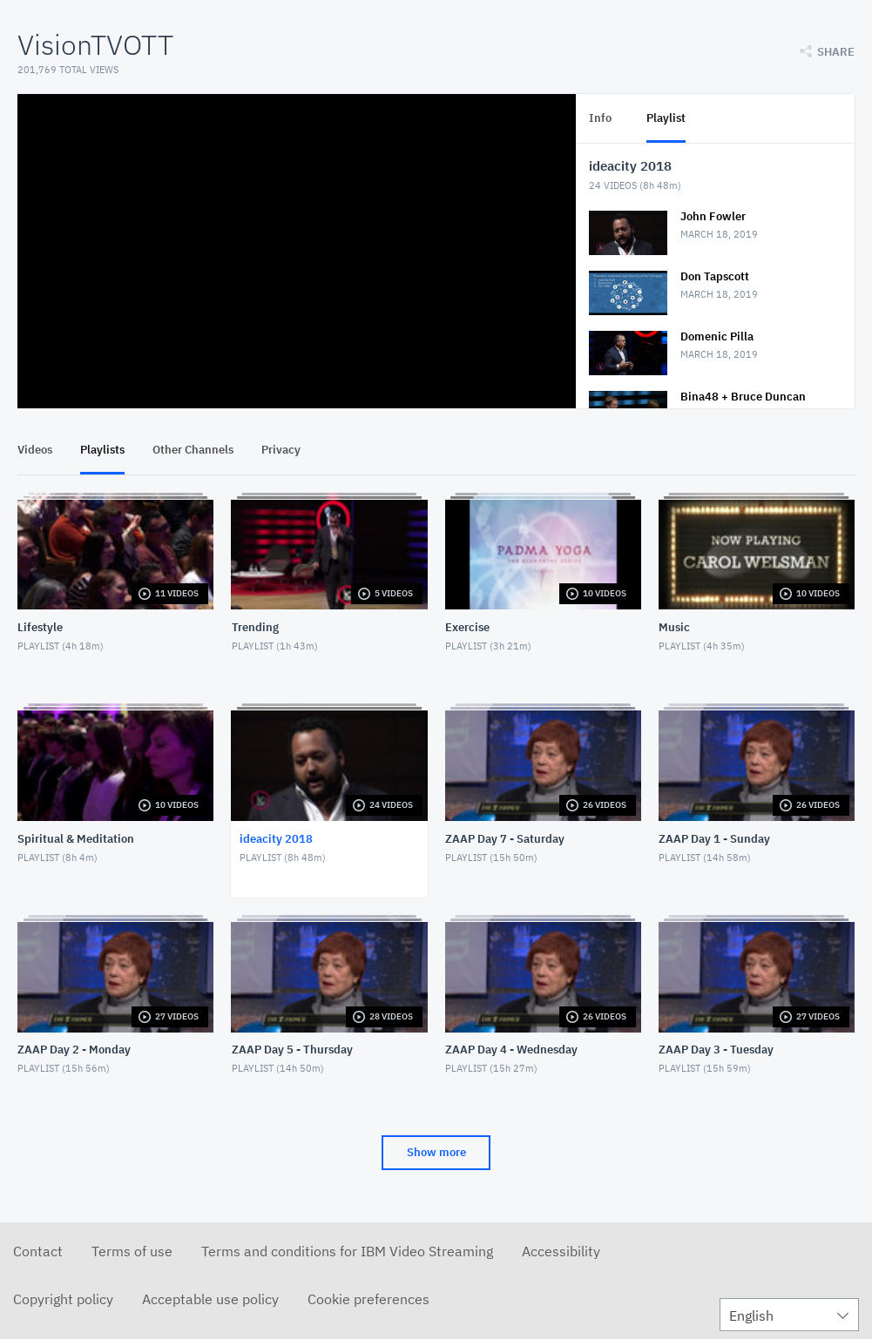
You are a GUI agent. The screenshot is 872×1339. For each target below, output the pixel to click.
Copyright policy (63, 1299)
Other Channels (192, 449)
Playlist (666, 118)
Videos (34, 449)
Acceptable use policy (210, 1299)
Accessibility (561, 1251)
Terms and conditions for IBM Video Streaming (347, 1251)
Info (600, 118)
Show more (436, 1152)
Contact (38, 1251)
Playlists (102, 449)
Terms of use (131, 1251)
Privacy (281, 449)
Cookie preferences (368, 1299)
